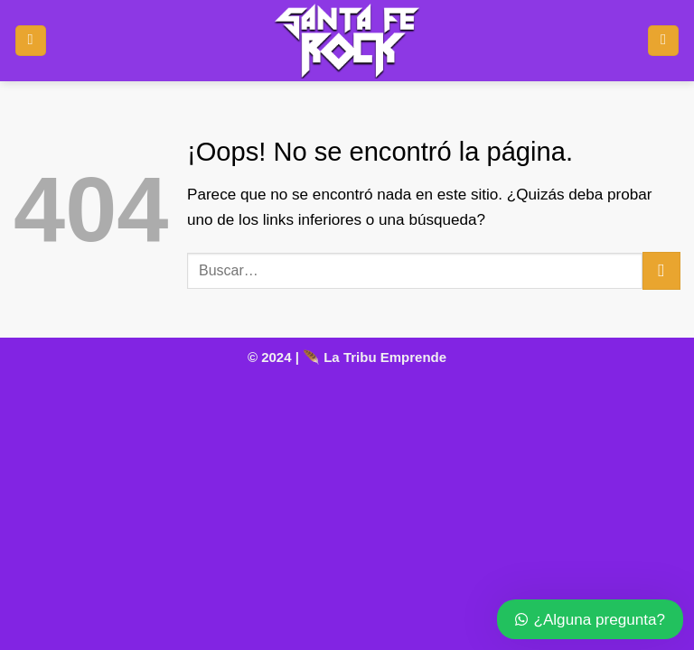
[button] (30, 41)
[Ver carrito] (663, 41)
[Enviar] (661, 271)
